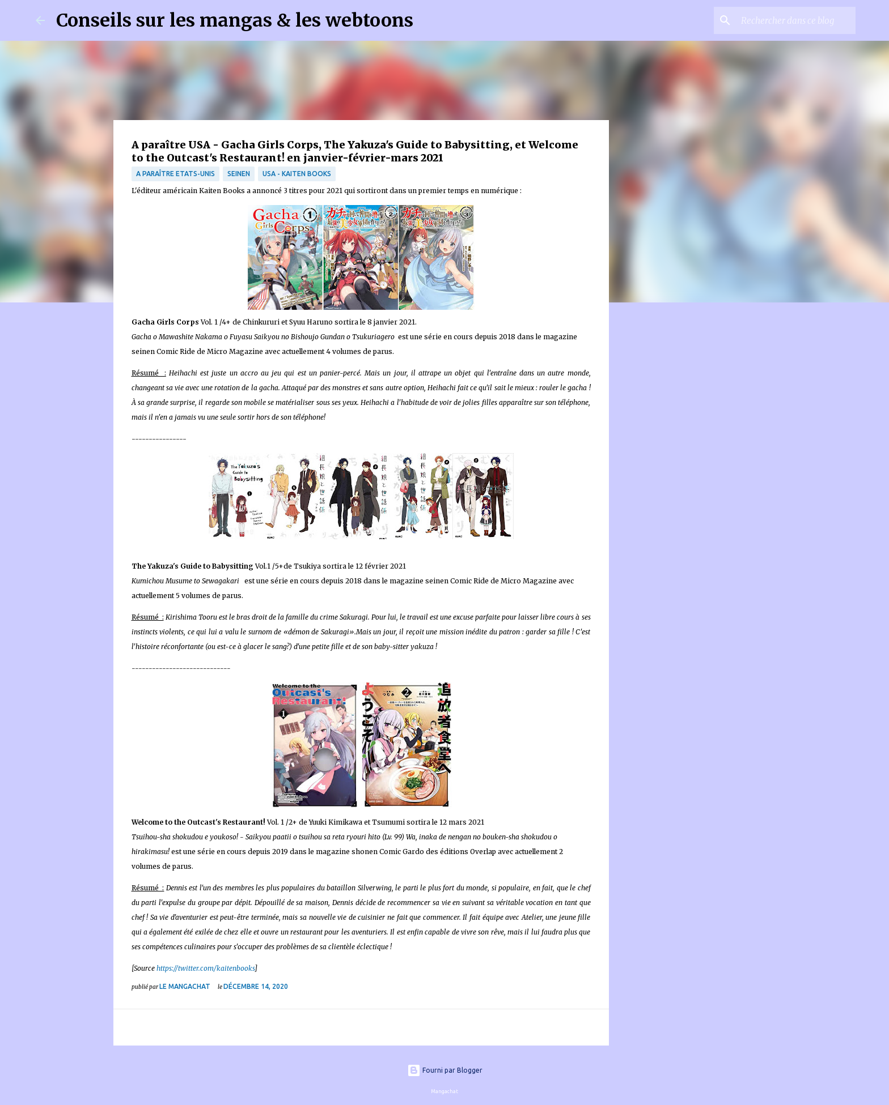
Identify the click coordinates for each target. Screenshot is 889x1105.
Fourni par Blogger (444, 1070)
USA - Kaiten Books (297, 173)
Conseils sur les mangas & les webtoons (234, 20)
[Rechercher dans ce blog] (796, 20)
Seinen (238, 173)
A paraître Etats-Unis (175, 173)
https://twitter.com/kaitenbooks (205, 968)
